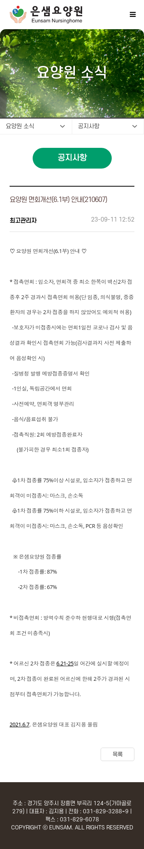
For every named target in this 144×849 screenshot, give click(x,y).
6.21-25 (65, 663)
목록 (117, 754)
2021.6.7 (20, 724)
